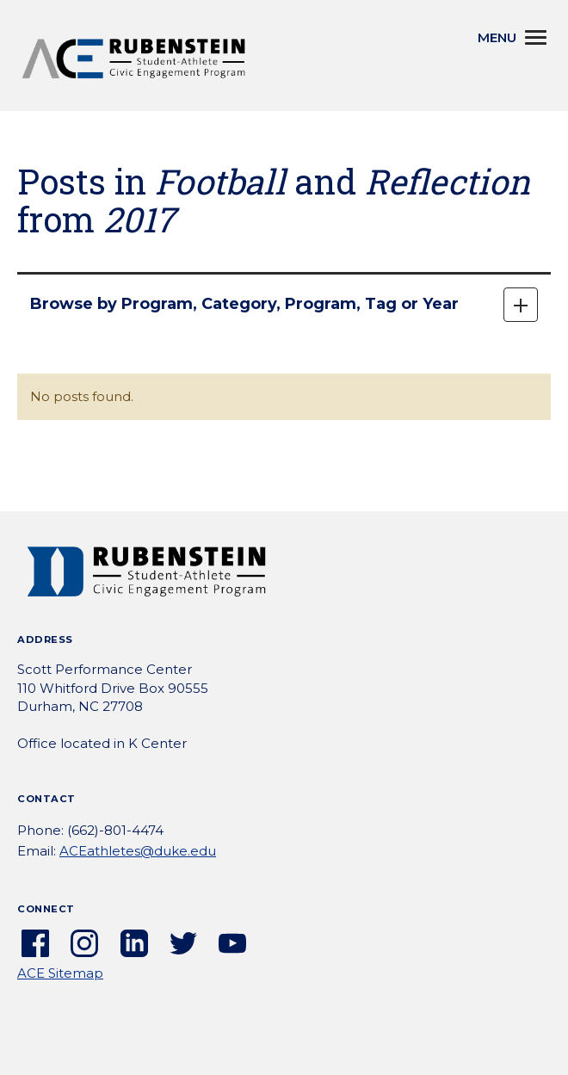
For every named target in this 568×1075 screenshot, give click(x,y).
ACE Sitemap (60, 973)
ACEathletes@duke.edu (137, 851)
